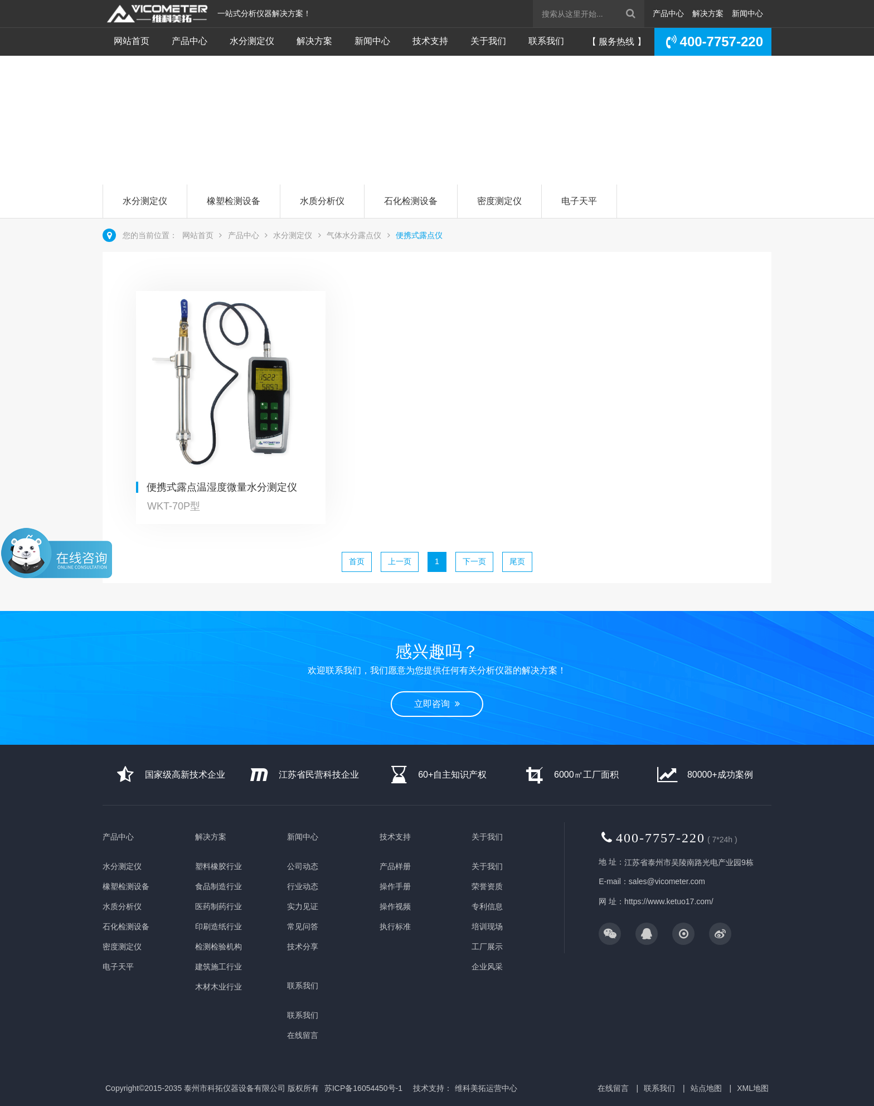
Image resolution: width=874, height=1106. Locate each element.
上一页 (399, 561)
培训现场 (487, 926)
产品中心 (668, 13)
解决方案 (708, 13)
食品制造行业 (218, 886)
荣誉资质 (487, 886)
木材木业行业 (218, 986)
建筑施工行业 (218, 966)
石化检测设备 (411, 201)
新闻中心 (747, 13)
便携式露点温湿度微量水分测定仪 (222, 487)
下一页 (474, 561)
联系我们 (546, 41)
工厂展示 (487, 946)
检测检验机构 (218, 946)
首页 (357, 561)
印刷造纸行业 (218, 926)
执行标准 (395, 926)
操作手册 (395, 886)
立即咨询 (149, 140)
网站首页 (131, 41)
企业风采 (487, 966)
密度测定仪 (499, 201)
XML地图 (753, 1088)
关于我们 (488, 41)
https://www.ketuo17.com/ (668, 901)
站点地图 (706, 1088)
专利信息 (487, 906)
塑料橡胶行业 (218, 866)
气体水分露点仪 (354, 235)
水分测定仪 (252, 41)
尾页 (517, 561)
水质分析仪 (322, 201)
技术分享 (302, 946)
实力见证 (302, 906)
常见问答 (302, 926)
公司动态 (302, 866)
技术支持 (430, 41)
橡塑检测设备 (233, 201)
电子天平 (579, 201)
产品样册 (395, 866)
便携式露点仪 (419, 235)
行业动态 (302, 886)
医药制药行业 (218, 906)
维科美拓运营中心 (486, 1088)
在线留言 (302, 1035)
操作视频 (395, 906)
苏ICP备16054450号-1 (363, 1088)
